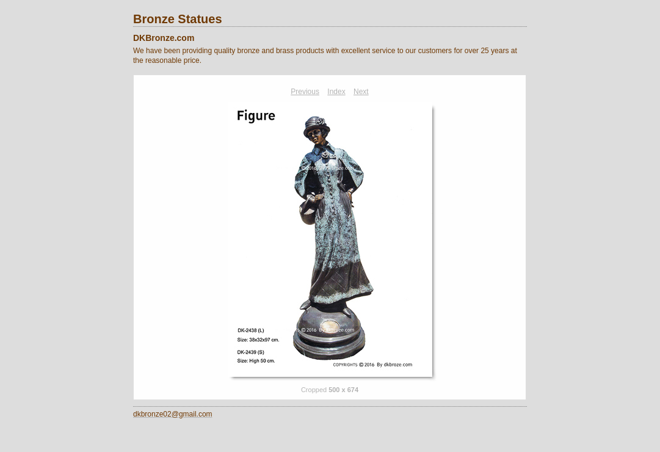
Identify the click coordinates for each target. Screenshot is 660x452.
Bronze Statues (177, 19)
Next (361, 91)
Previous (305, 91)
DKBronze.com (163, 38)
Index (336, 91)
